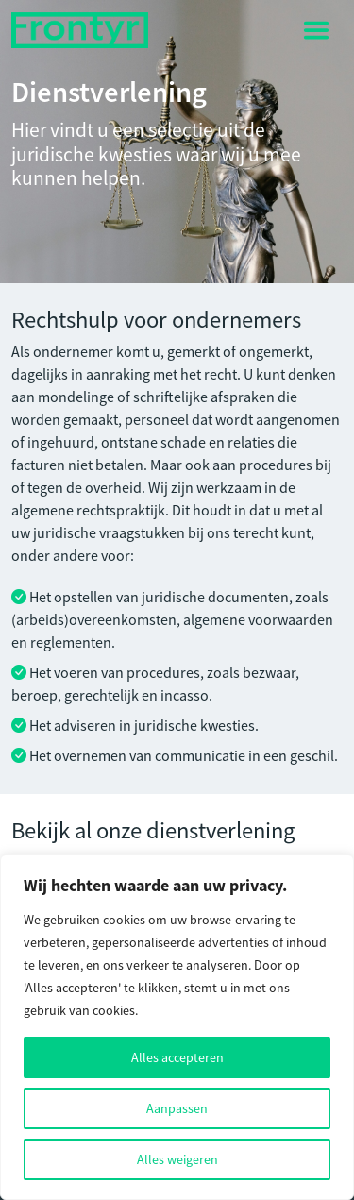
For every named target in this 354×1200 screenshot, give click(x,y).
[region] (177, 1027)
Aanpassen (177, 1108)
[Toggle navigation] (316, 30)
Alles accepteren (177, 1057)
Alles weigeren (177, 1159)
